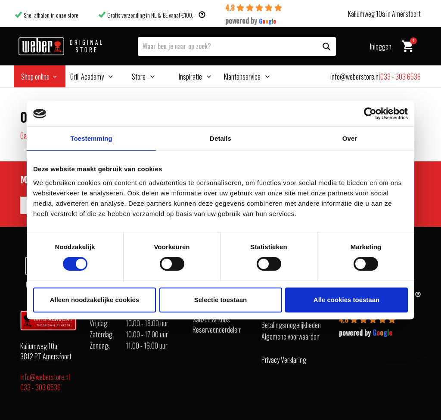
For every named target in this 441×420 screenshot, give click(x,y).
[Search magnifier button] (326, 46)
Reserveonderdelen (216, 329)
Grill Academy (87, 76)
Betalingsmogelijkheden (291, 325)
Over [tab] (349, 138)
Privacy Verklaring (283, 360)
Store (139, 76)
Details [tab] (220, 138)
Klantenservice (242, 76)
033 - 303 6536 (40, 387)
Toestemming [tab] (91, 138)
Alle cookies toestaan (346, 299)
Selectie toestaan (220, 299)
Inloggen (380, 46)
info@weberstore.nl (45, 377)
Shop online (35, 76)
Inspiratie (190, 76)
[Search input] (228, 46)
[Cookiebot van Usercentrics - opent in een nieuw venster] (370, 113)
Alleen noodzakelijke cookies (95, 299)
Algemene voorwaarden (290, 336)
